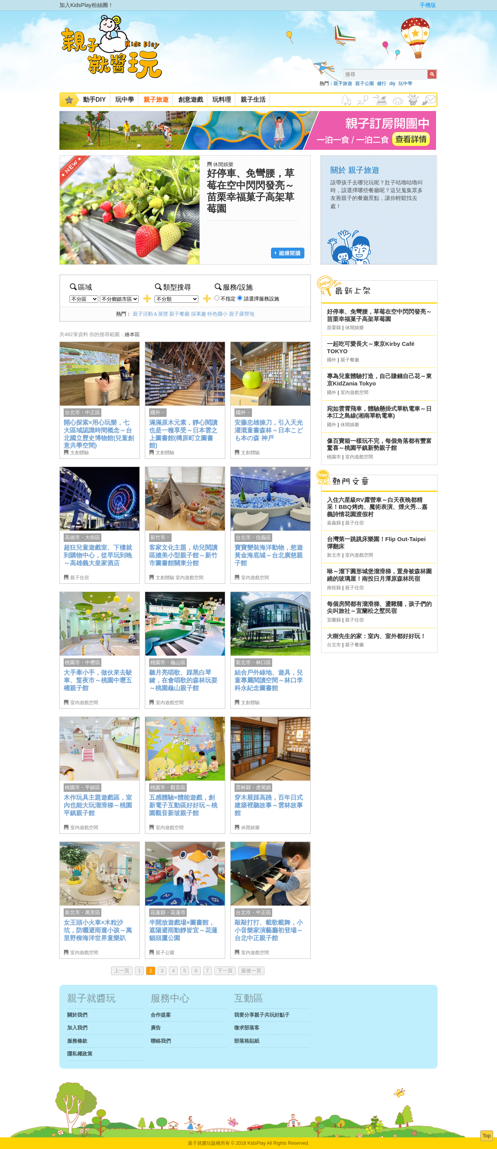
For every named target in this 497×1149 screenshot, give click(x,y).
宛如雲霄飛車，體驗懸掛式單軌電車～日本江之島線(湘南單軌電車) (379, 412)
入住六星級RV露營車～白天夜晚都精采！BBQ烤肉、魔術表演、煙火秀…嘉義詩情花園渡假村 (377, 506)
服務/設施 (233, 287)
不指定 (228, 299)
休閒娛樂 (223, 164)
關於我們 (77, 1015)
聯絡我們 (161, 1041)
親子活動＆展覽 (150, 314)
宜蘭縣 (334, 620)
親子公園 (364, 83)
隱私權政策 (79, 1054)
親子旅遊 (343, 83)
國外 (331, 360)
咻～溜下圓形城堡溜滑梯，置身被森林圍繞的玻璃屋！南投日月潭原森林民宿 (379, 575)
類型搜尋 (173, 287)
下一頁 (225, 971)
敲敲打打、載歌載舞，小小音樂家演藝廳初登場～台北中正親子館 (269, 930)
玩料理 (221, 99)
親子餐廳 (179, 314)
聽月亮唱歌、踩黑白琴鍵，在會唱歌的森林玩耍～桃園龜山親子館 (183, 680)
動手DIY (94, 99)
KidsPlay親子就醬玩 (117, 53)
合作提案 (161, 1015)
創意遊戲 (190, 99)
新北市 (334, 555)
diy (392, 83)
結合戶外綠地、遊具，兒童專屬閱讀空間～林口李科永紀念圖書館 (269, 680)
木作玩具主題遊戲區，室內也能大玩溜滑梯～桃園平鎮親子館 (98, 805)
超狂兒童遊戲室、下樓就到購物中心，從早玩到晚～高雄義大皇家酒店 (98, 555)
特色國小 (217, 314)
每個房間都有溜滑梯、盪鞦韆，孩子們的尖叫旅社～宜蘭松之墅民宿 (379, 607)
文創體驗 (79, 452)
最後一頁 (251, 971)
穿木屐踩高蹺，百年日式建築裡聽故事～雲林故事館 (269, 805)
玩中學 (405, 83)
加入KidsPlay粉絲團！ (86, 5)
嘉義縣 (334, 523)
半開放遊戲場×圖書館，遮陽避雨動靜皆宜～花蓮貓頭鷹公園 (183, 930)
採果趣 (198, 314)
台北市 (334, 644)
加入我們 (77, 1028)
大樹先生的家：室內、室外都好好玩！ (376, 636)
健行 (381, 83)
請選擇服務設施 (261, 299)
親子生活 (253, 99)
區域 (81, 287)
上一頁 (121, 971)
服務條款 (77, 1041)
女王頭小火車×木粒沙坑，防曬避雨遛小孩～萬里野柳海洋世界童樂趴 (98, 930)
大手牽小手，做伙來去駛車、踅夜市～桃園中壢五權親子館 (98, 680)
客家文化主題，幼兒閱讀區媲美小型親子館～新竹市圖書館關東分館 (183, 555)
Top (487, 1136)
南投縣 (334, 587)
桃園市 (334, 457)
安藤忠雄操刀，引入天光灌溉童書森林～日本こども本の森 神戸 (269, 430)
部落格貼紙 (246, 1041)
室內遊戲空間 (189, 577)
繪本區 (132, 334)
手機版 (428, 5)
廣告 (156, 1028)
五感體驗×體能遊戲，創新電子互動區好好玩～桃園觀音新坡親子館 (183, 805)
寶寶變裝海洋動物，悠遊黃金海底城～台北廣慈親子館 (269, 555)
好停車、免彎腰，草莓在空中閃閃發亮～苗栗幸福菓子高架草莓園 (379, 315)
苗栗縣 (334, 327)
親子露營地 (241, 314)
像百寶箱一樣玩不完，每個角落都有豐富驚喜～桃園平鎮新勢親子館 (379, 444)
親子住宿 (79, 577)
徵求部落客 (246, 1028)
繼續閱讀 (287, 253)
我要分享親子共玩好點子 (262, 1015)
